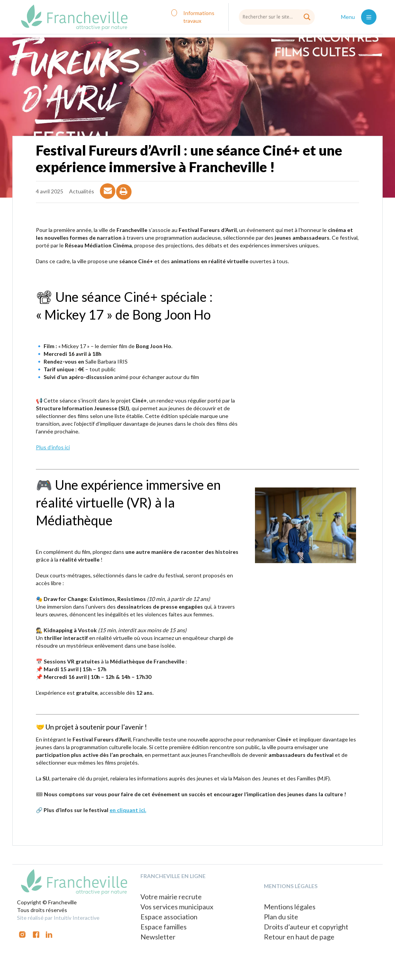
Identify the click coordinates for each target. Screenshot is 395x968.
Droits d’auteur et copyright (306, 926)
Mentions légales (290, 906)
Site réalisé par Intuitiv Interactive (58, 917)
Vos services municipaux (176, 906)
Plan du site (281, 916)
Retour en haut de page (299, 936)
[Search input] (277, 16)
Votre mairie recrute (171, 896)
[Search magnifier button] (307, 17)
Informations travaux (198, 17)
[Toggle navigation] (368, 17)
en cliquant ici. (128, 810)
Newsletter (158, 936)
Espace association (169, 916)
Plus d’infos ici (53, 447)
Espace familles (163, 926)
